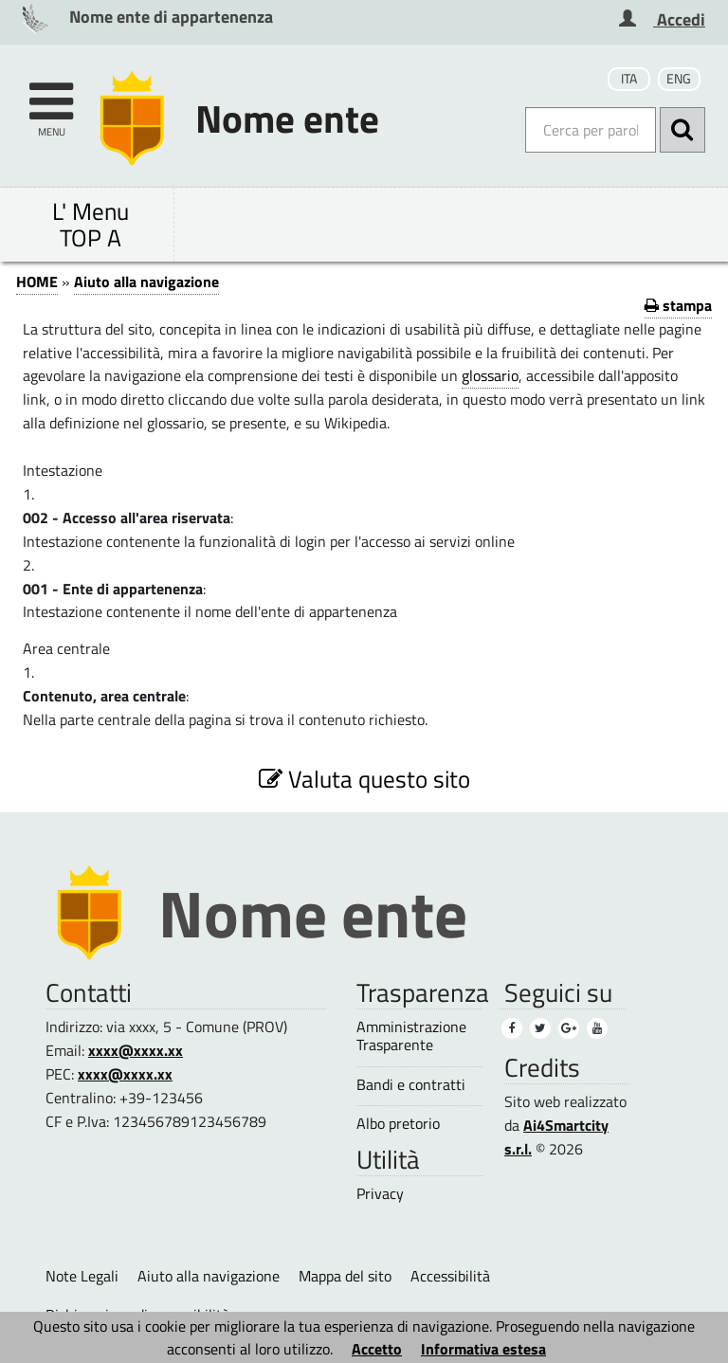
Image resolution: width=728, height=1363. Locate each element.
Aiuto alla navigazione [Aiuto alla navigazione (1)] (146, 281)
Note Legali (82, 1275)
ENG (678, 78)
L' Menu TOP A (90, 224)
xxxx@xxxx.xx (135, 1050)
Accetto (377, 1348)
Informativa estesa (483, 1348)
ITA (629, 78)
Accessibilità (450, 1275)
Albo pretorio (398, 1124)
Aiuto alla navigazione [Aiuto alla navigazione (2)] (208, 1275)
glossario (490, 375)
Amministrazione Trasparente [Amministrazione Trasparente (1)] (411, 1036)
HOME (37, 281)
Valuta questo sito (364, 778)
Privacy (380, 1194)
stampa (678, 305)
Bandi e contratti (410, 1085)
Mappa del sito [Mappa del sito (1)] (345, 1275)
